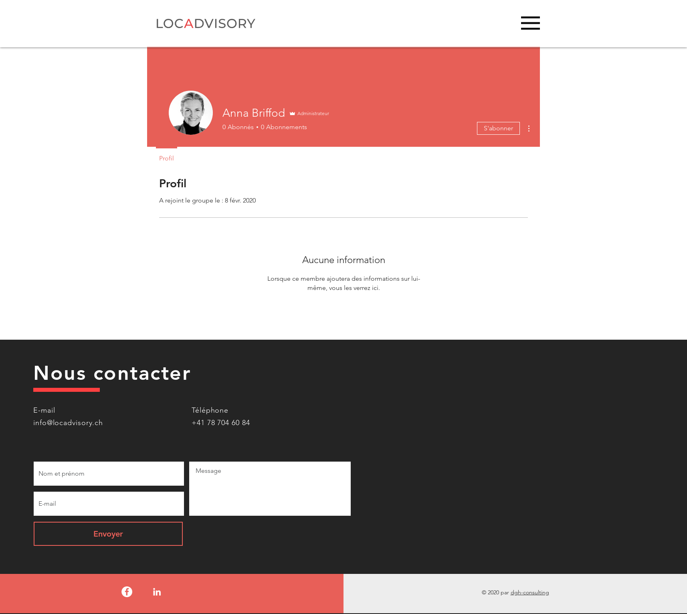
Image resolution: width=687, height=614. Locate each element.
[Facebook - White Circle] (126, 591)
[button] (530, 23)
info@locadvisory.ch (68, 422)
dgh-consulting (530, 592)
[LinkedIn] (157, 591)
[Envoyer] (108, 534)
